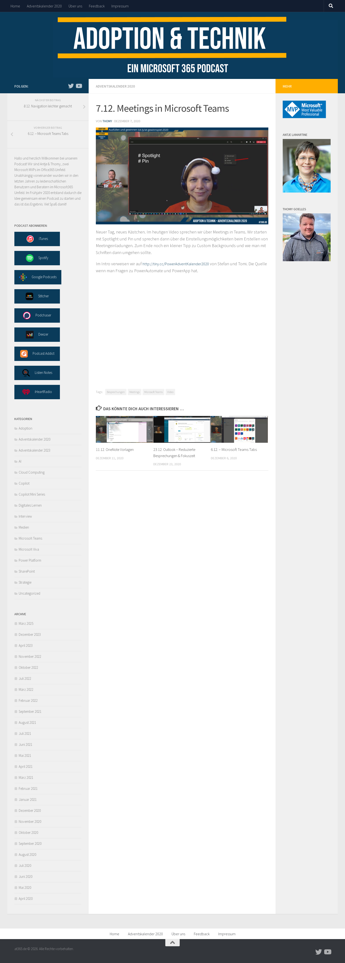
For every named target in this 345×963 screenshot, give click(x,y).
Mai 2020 (25, 887)
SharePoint (27, 571)
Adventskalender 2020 (44, 6)
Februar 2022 (28, 700)
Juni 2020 (25, 876)
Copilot (24, 483)
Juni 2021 (25, 744)
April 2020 (26, 898)
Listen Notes (37, 373)
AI (20, 461)
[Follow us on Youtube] (78, 86)
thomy (108, 121)
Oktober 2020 (28, 832)
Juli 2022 (25, 678)
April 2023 (26, 645)
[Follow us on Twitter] (71, 86)
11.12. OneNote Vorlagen (116, 449)
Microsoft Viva (29, 549)
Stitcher (37, 296)
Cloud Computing (32, 472)
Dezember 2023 (30, 634)
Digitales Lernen (30, 505)
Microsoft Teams (153, 391)
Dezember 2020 (30, 810)
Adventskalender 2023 (34, 450)
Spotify (37, 258)
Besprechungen (116, 391)
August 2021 (27, 722)
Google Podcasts (38, 277)
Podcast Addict (37, 354)
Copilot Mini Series (32, 494)
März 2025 (26, 623)
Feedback (97, 6)
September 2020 (30, 843)
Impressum (120, 6)
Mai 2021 (25, 755)
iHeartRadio (37, 392)
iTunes (37, 239)
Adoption (25, 428)
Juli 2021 (25, 733)
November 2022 (30, 656)
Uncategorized (29, 593)
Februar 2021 (28, 788)
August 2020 (27, 854)
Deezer (37, 334)
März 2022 (26, 689)
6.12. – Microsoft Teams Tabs (234, 449)
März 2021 (26, 777)
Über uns (75, 6)
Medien (24, 527)
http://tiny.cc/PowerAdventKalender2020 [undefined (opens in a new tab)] (179, 263)
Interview (25, 516)
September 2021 (30, 711)
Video (170, 391)
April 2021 (26, 766)
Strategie (25, 582)
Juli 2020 (25, 865)
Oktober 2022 (28, 667)
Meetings (134, 391)
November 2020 (30, 821)
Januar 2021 (28, 799)
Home (15, 6)
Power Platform (30, 560)
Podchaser (37, 315)
